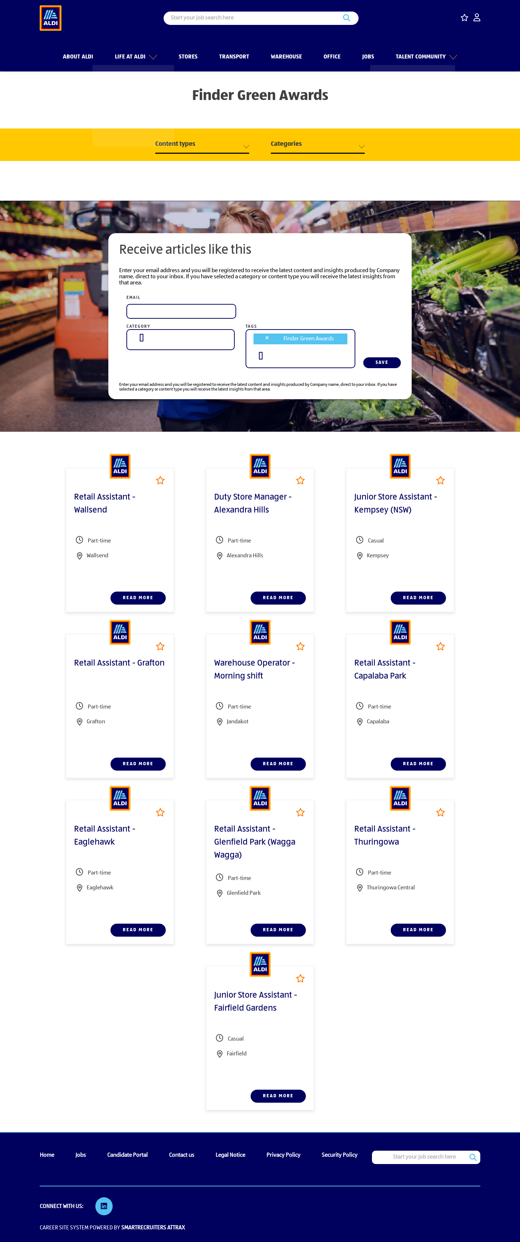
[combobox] (180, 338)
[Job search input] (261, 18)
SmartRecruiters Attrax (153, 1227)
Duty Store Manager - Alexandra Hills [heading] (253, 504)
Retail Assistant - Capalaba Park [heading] (385, 670)
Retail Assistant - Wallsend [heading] (104, 504)
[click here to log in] (476, 18)
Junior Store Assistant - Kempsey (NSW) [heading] (395, 504)
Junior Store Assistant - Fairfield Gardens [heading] (255, 1002)
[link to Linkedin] (104, 1206)
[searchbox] (141, 337)
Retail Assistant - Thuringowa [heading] (385, 836)
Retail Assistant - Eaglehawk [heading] (104, 836)
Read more (138, 598)
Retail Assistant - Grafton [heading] (119, 663)
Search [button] (347, 18)
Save (382, 362)
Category (138, 326)
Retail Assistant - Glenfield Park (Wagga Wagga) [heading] (254, 842)
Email (133, 298)
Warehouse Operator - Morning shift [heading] (254, 670)
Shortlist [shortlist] (160, 480)
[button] (152, 50)
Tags (251, 326)
